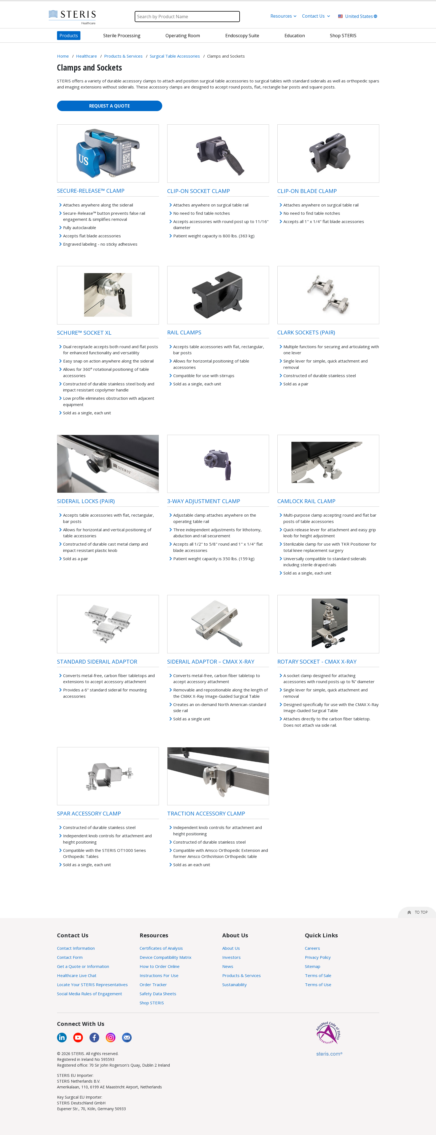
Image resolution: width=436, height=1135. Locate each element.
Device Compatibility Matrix (165, 957)
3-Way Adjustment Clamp (203, 501)
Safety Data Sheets (158, 993)
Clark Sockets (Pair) (306, 332)
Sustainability (234, 984)
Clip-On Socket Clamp (198, 191)
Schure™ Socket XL (84, 332)
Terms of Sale (318, 975)
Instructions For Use (159, 975)
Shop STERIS (152, 1002)
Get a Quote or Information (83, 966)
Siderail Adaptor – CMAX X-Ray (210, 661)
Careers (312, 948)
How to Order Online (160, 966)
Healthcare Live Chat (76, 975)
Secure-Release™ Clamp (90, 190)
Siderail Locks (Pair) (86, 501)
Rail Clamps (184, 332)
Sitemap (312, 966)
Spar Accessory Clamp (89, 813)
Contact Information (76, 948)
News (227, 966)
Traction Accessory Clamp (206, 813)
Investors (231, 957)
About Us (231, 948)
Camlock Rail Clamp (306, 501)
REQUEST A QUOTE (109, 106)
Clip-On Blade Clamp (307, 191)
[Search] (187, 16)
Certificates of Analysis (161, 948)
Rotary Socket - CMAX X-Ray (316, 661)
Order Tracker (153, 984)
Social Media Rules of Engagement (89, 993)
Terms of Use (318, 984)
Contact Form (70, 957)
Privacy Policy (318, 957)
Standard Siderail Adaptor (97, 661)
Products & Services (241, 975)
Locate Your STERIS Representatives (92, 984)
